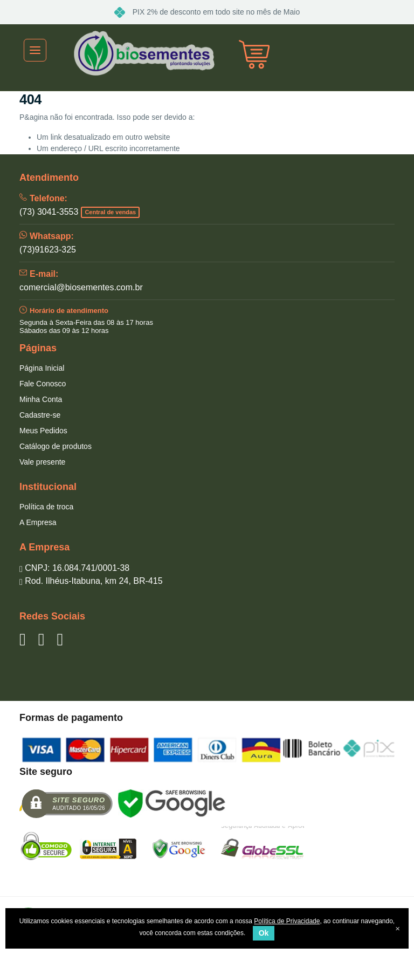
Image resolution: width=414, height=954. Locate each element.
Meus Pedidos (43, 430)
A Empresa (37, 522)
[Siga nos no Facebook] (22, 639)
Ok (264, 933)
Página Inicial (41, 368)
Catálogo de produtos (55, 446)
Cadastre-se (39, 415)
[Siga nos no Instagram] (60, 639)
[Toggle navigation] (35, 50)
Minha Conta (40, 399)
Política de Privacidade (287, 921)
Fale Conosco (42, 383)
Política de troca (46, 506)
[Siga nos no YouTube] (41, 639)
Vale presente (42, 462)
